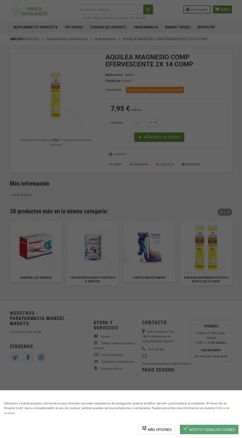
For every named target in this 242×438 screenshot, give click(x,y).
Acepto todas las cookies (209, 428)
